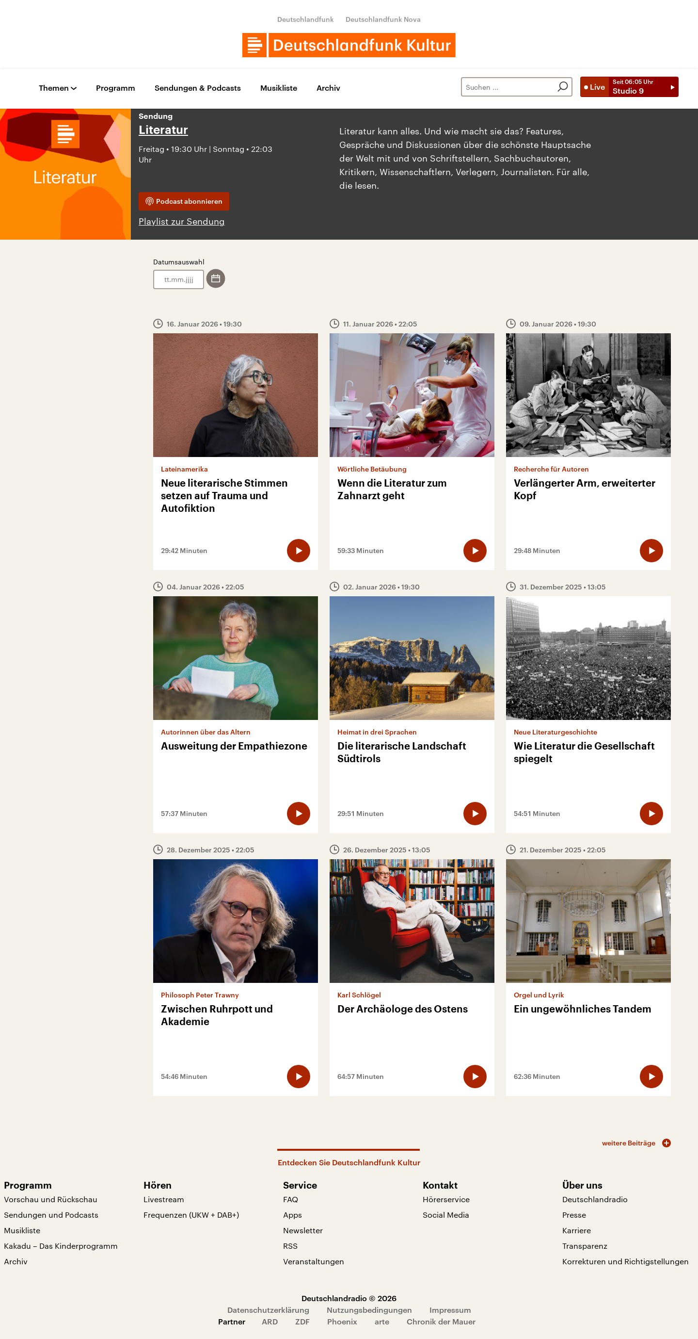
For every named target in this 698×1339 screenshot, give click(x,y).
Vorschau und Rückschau (50, 1199)
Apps (292, 1214)
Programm (115, 88)
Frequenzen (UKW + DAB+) (191, 1214)
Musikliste (278, 88)
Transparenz (584, 1245)
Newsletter (303, 1230)
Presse (574, 1214)
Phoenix (342, 1321)
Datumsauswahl (179, 262)
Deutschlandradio (595, 1199)
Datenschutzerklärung (268, 1309)
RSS (290, 1245)
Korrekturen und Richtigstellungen (625, 1261)
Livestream (163, 1199)
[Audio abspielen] (298, 550)
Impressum (450, 1309)
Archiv (328, 88)
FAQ (290, 1199)
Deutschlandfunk (305, 19)
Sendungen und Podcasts (51, 1214)
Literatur (163, 130)
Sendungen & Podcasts (198, 88)
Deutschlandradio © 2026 (349, 1298)
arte (382, 1321)
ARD (270, 1321)
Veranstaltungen (313, 1261)
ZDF (302, 1321)
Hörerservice (446, 1199)
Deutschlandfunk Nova (383, 19)
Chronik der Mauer (441, 1321)
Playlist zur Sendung (182, 221)
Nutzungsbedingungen (369, 1309)
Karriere (576, 1230)
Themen (54, 88)
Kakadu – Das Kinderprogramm (61, 1245)
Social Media (446, 1214)
